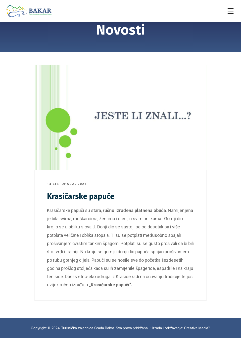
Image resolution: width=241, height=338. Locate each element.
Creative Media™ (197, 328)
